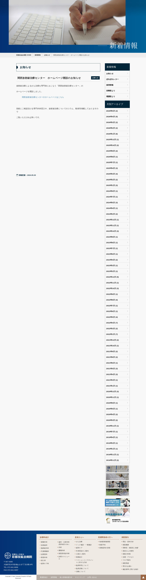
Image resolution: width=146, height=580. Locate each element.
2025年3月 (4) (112, 174)
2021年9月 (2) (112, 351)
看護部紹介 (119, 4)
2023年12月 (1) (112, 220)
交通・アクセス (128, 557)
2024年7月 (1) (112, 197)
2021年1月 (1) (112, 386)
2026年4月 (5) (112, 117)
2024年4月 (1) (112, 208)
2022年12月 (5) (112, 277)
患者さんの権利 (128, 551)
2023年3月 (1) (112, 265)
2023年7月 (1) (112, 248)
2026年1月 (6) (112, 134)
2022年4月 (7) (112, 323)
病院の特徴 (126, 554)
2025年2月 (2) (112, 180)
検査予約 (102, 545)
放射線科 (44, 545)
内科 (60, 547)
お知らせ (47, 55)
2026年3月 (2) (112, 122)
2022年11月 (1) (112, 283)
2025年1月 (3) (112, 185)
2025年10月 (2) (112, 145)
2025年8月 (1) (112, 157)
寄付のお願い (127, 566)
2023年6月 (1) (112, 254)
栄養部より (110, 91)
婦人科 (43, 560)
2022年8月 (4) (112, 300)
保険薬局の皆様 (104, 548)
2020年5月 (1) (112, 409)
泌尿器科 (44, 554)
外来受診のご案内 (82, 551)
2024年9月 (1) (112, 191)
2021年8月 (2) (112, 357)
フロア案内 (126, 560)
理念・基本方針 (128, 542)
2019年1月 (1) (112, 449)
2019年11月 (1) (112, 426)
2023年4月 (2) (112, 260)
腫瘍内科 (62, 550)
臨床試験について (82, 568)
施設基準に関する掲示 (130, 569)
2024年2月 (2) (112, 214)
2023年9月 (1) (112, 237)
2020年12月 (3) (112, 391)
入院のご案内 (80, 554)
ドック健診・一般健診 (84, 545)
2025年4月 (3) (112, 168)
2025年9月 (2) (112, 151)
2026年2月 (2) (112, 128)
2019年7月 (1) (112, 432)
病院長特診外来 (64, 553)
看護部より (110, 96)
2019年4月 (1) (112, 437)
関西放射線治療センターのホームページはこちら (43, 97)
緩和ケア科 (45, 563)
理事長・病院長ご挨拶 (130, 548)
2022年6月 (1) (112, 311)
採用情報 (130, 4)
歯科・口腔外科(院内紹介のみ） (64, 543)
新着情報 (38, 55)
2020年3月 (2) (112, 420)
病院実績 (126, 563)
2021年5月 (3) (112, 369)
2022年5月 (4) (112, 317)
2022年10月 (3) (112, 288)
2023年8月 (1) (112, 243)
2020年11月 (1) (112, 397)
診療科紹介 (77, 4)
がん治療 (79, 542)
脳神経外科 (45, 548)
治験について (80, 571)
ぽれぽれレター (112, 79)
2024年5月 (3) (112, 203)
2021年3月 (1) (112, 380)
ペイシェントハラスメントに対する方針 (84, 561)
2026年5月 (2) (112, 111)
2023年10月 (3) (112, 231)
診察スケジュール (64, 558)
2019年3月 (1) (112, 443)
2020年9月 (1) (112, 403)
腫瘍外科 (44, 542)
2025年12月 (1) (112, 139)
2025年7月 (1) (112, 162)
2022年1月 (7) (112, 334)
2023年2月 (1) (112, 271)
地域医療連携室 (104, 542)
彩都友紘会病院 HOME (23, 55)
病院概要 (126, 545)
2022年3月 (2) (112, 329)
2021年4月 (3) (112, 374)
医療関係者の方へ (104, 4)
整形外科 (44, 557)
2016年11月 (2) (112, 460)
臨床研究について (82, 565)
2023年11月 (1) (112, 225)
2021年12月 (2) (112, 340)
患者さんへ (89, 4)
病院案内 (140, 4)
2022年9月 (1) (112, 294)
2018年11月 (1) (112, 455)
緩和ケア (79, 548)
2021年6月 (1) (112, 363)
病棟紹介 (79, 557)
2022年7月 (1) (112, 306)
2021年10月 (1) (112, 346)
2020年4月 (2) (112, 414)
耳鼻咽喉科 (45, 551)
